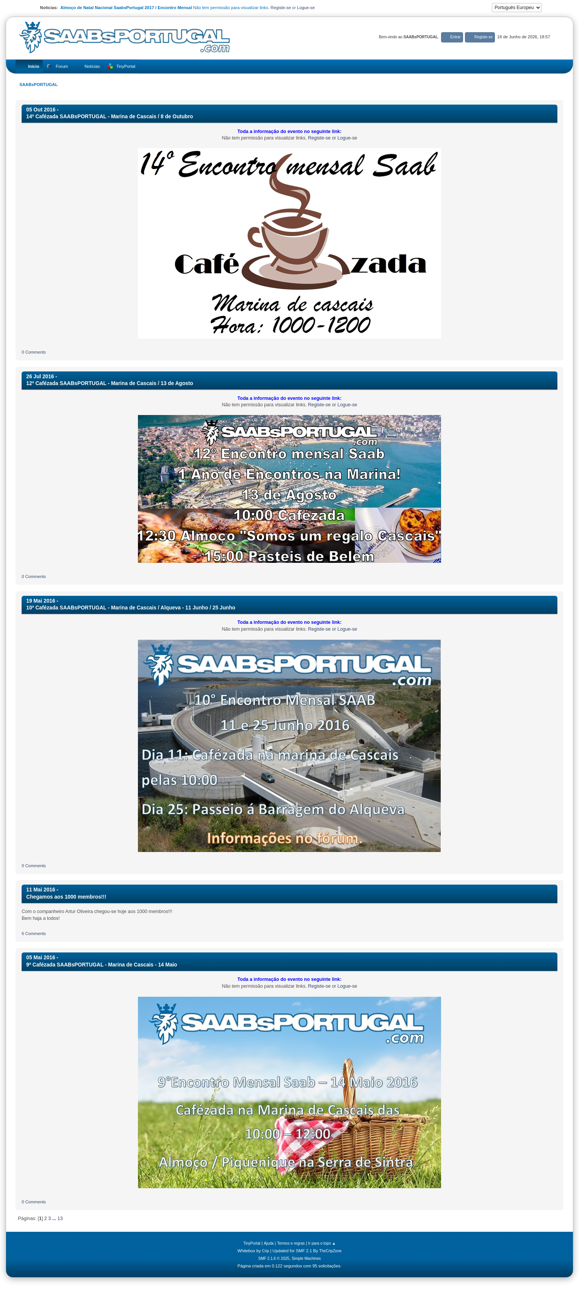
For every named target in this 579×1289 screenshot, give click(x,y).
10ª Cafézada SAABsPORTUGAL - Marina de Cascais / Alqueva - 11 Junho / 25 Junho (130, 608)
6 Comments (34, 933)
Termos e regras (291, 1243)
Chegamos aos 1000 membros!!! (66, 897)
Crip (265, 1251)
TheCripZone (330, 1251)
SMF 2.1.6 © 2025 (273, 1258)
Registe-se (281, 7)
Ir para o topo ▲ (322, 1243)
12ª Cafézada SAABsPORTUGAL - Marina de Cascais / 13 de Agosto (109, 383)
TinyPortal (251, 1243)
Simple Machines (306, 1258)
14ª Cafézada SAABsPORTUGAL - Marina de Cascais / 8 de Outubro (109, 116)
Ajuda (269, 1243)
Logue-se (306, 7)
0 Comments (34, 352)
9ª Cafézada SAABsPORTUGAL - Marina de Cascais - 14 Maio (101, 965)
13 (60, 1218)
